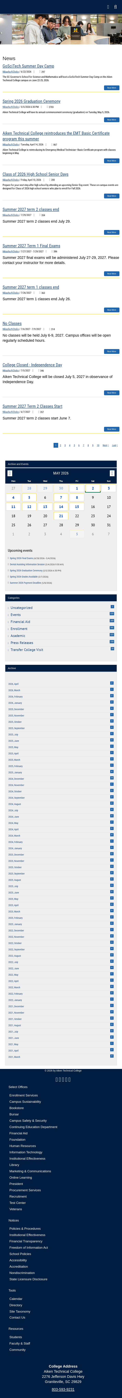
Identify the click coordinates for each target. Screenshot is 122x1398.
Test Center (17, 1203)
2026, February (61, 696)
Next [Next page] (105, 445)
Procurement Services (25, 1190)
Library (14, 1165)
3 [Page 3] (65, 445)
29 (45, 488)
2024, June (61, 816)
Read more (111, 88)
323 (111, 634)
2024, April (61, 829)
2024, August (61, 803)
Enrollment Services (23, 1095)
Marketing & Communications (30, 1171)
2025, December (61, 709)
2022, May (61, 974)
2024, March (61, 835)
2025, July (61, 734)
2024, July (61, 810)
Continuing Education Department (33, 1127)
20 (112, 648)
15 (77, 506)
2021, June (61, 1037)
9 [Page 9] (92, 445)
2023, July (61, 886)
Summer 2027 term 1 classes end (31, 287)
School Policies (20, 1254)
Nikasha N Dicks (11, 71)
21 (61, 515)
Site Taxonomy (19, 1311)
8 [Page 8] (88, 445)
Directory (15, 1305)
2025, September (61, 728)
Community (17, 1350)
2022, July (61, 961)
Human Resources (22, 1146)
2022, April (61, 980)
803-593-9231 (63, 1389)
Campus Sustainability (25, 1101)
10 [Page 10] (98, 445)
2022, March (61, 987)
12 (29, 506)
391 (111, 627)
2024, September (61, 797)
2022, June (61, 968)
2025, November (61, 715)
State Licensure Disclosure (28, 1279)
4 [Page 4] (69, 445)
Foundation (17, 1139)
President (16, 1184)
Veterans (15, 1209)
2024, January (61, 848)
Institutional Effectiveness (27, 1158)
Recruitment (18, 1196)
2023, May (61, 898)
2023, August (61, 879)
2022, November (61, 936)
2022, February (61, 993)
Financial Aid (18, 1133)
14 (61, 506)
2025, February (61, 766)
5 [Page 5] (74, 445)
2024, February (61, 841)
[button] (115, 7)
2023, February (61, 917)
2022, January (61, 999)
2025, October (61, 721)
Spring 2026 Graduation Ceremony (31, 101)
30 (61, 488)
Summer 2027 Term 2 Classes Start (32, 406)
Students (15, 1337)
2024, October (61, 791)
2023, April (61, 905)
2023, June (61, 892)
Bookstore (16, 1108)
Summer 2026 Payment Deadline (31, 582)
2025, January (61, 772)
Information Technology (25, 1152)
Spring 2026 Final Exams (33, 558)
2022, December (61, 930)
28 (29, 488)
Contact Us (17, 1317)
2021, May (61, 1044)
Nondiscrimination (22, 1273)
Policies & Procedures (25, 1228)
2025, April (61, 753)
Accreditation (18, 1266)
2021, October (61, 1018)
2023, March (61, 911)
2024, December (61, 778)
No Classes (12, 323)
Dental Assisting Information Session (37, 564)
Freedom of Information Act (28, 1247)
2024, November (61, 784)
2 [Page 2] (60, 445)
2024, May (61, 822)
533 (111, 613)
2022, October (61, 943)
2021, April (61, 1050)
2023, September (61, 873)
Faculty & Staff (19, 1343)
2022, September (61, 949)
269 (111, 620)
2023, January (61, 924)
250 (111, 641)
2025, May (61, 747)
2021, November (61, 1012)
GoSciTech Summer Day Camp (28, 66)
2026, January (61, 702)
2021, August (61, 1025)
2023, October (61, 867)
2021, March (61, 1056)
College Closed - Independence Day (32, 364)
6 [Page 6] (79, 445)
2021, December (61, 1006)
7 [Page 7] (83, 445)
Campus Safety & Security (28, 1120)
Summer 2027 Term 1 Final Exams (31, 245)
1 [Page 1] (55, 445)
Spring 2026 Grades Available (29, 576)
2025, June (61, 740)
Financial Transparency (25, 1241)
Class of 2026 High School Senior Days (35, 174)
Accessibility (18, 1260)
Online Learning (20, 1177)
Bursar (14, 1114)
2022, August (61, 955)
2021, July (61, 1031)
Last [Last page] (114, 445)
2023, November (61, 860)
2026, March (61, 690)
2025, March (61, 759)
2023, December (61, 854)
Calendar (15, 1299)
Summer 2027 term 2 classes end (31, 209)
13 (45, 506)
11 (13, 506)
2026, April (61, 683)
